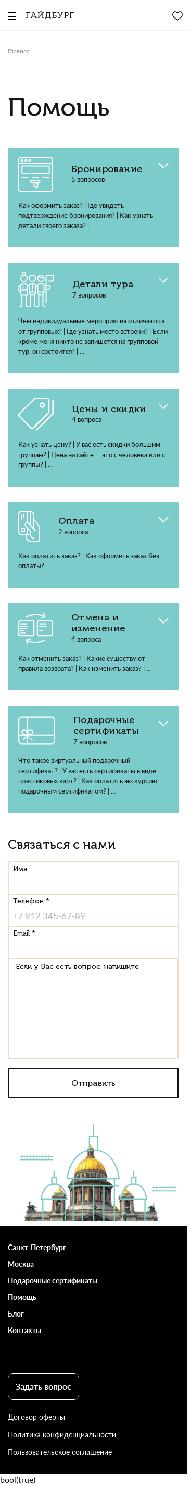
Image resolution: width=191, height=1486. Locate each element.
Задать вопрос (43, 1386)
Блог (16, 1313)
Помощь (22, 1297)
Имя (20, 869)
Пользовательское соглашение (60, 1452)
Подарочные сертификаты (52, 1280)
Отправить (93, 1083)
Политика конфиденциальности (62, 1434)
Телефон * (31, 901)
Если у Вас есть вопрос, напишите (77, 966)
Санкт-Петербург (37, 1247)
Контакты (24, 1330)
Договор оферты (36, 1416)
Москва (21, 1263)
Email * (24, 933)
